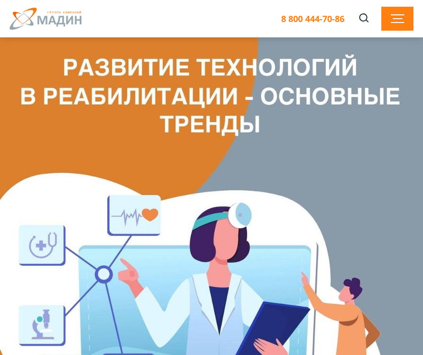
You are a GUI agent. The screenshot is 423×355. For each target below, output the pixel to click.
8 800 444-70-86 (312, 18)
